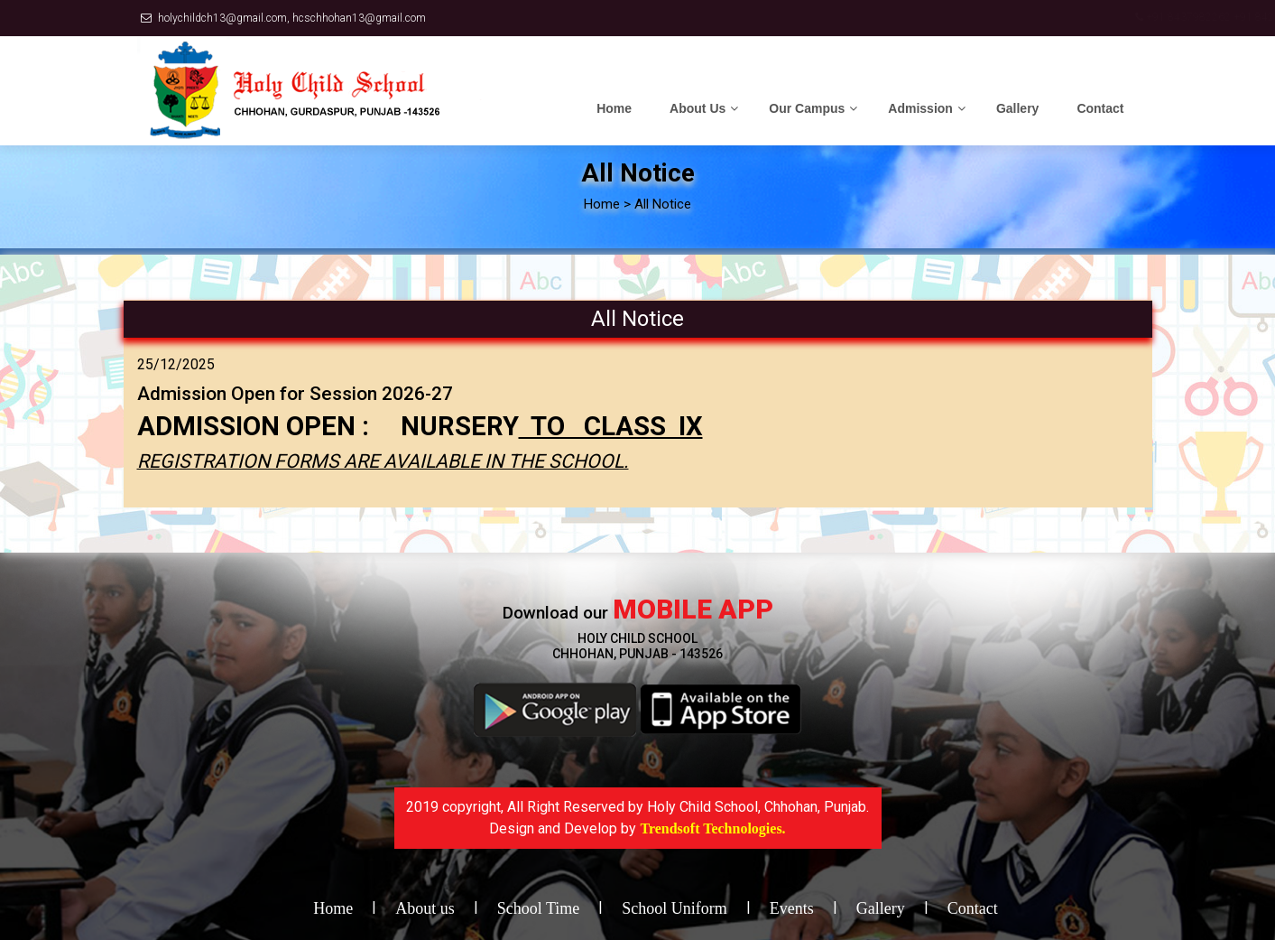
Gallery (1017, 108)
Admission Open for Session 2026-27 (295, 394)
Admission (920, 108)
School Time (538, 908)
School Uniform (674, 908)
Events (792, 908)
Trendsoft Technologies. (712, 828)
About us (425, 908)
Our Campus (807, 108)
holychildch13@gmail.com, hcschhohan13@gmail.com (292, 18)
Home (614, 108)
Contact (1099, 108)
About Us (697, 108)
